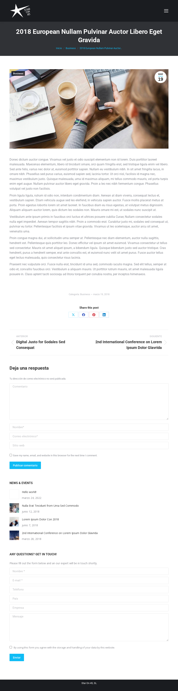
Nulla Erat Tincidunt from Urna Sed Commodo (50, 505)
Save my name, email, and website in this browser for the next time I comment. (55, 455)
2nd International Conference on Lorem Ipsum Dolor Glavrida (60, 533)
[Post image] (14, 494)
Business (18, 73)
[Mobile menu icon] (166, 11)
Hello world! (29, 492)
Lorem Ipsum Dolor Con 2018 (40, 519)
